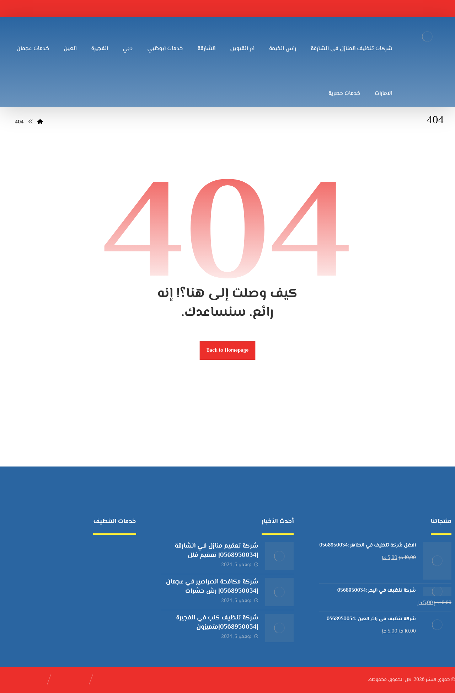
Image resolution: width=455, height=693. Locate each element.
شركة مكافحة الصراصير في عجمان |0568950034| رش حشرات (212, 586)
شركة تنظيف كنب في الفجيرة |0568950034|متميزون (217, 622)
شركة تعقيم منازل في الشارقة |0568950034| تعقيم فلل (216, 550)
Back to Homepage (228, 350)
